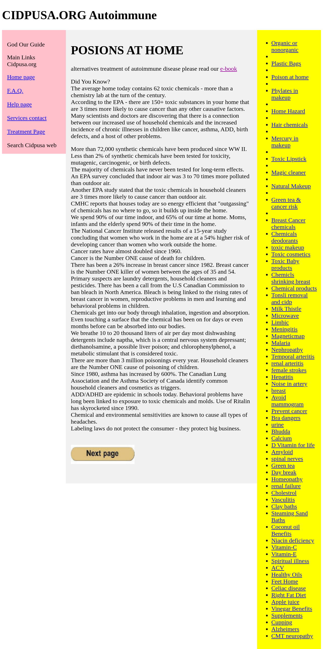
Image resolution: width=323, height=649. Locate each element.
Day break (283, 472)
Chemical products (294, 288)
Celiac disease (288, 588)
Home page (21, 77)
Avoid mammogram (287, 400)
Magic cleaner (288, 172)
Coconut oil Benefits (285, 530)
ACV (277, 567)
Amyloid (282, 452)
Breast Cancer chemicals (288, 223)
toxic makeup (287, 247)
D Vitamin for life (293, 445)
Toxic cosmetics (290, 254)
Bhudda (280, 431)
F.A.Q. (15, 90)
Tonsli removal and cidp (289, 298)
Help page (19, 104)
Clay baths (284, 506)
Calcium (281, 438)
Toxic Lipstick (288, 158)
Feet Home (284, 581)
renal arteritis (287, 363)
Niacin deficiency (292, 540)
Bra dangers (285, 417)
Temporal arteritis (292, 356)
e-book (228, 68)
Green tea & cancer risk (286, 203)
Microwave (285, 315)
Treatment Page (26, 131)
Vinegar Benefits (291, 608)
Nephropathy (287, 349)
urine (277, 424)
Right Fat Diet (288, 595)
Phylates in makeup (284, 94)
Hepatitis (282, 377)
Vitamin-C (284, 547)
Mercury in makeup (284, 141)
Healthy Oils (286, 574)
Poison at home (290, 77)
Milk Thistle (286, 308)
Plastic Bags (286, 63)
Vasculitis (283, 499)
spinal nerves (287, 458)
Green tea (283, 465)
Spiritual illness (290, 561)
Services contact (27, 118)
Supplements (287, 615)
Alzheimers (285, 629)
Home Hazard (288, 111)
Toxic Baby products (285, 264)
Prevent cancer (289, 411)
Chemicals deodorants (284, 237)
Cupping (281, 622)
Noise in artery (289, 383)
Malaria (280, 343)
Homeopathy (287, 479)
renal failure (286, 486)
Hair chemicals (289, 124)
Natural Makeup (291, 186)
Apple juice (285, 602)
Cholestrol (284, 492)
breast (278, 390)
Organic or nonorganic (285, 46)
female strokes (288, 370)
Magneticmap (288, 336)
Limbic (280, 322)
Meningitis (284, 329)
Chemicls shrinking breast (290, 278)
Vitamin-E (284, 554)
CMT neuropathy (292, 636)
